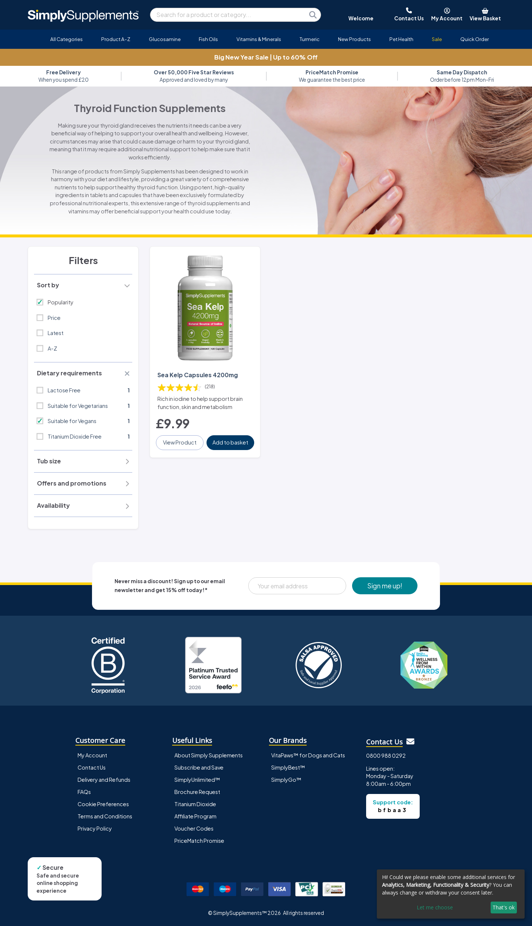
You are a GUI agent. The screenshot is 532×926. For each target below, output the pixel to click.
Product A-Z (115, 39)
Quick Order (474, 39)
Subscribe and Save (199, 767)
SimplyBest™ (288, 767)
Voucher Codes (194, 828)
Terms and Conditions (105, 816)
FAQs (84, 791)
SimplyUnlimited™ (197, 779)
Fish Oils (208, 39)
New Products (354, 39)
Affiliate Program (195, 816)
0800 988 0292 (386, 755)
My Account (92, 755)
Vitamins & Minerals (258, 39)
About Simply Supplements (208, 755)
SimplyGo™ (286, 779)
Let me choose (435, 907)
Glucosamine (165, 39)
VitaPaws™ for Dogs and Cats (308, 755)
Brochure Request (197, 791)
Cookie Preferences (103, 804)
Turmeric (310, 39)
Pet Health (401, 39)
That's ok (503, 907)
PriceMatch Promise (199, 840)
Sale (437, 39)
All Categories (66, 39)
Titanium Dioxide (195, 804)
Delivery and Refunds (104, 779)
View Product (180, 442)
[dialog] (451, 894)
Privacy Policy (95, 828)
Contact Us (92, 767)
